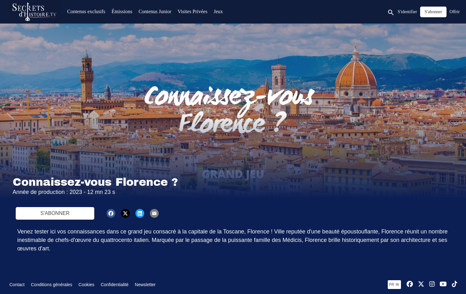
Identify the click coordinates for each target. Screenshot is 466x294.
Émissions (122, 11)
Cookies (87, 284)
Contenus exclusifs (86, 11)
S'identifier (407, 11)
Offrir (455, 11)
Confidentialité (115, 284)
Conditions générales (51, 284)
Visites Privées (192, 11)
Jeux (218, 11)
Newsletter (145, 284)
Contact (17, 284)
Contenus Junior (155, 11)
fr (394, 284)
